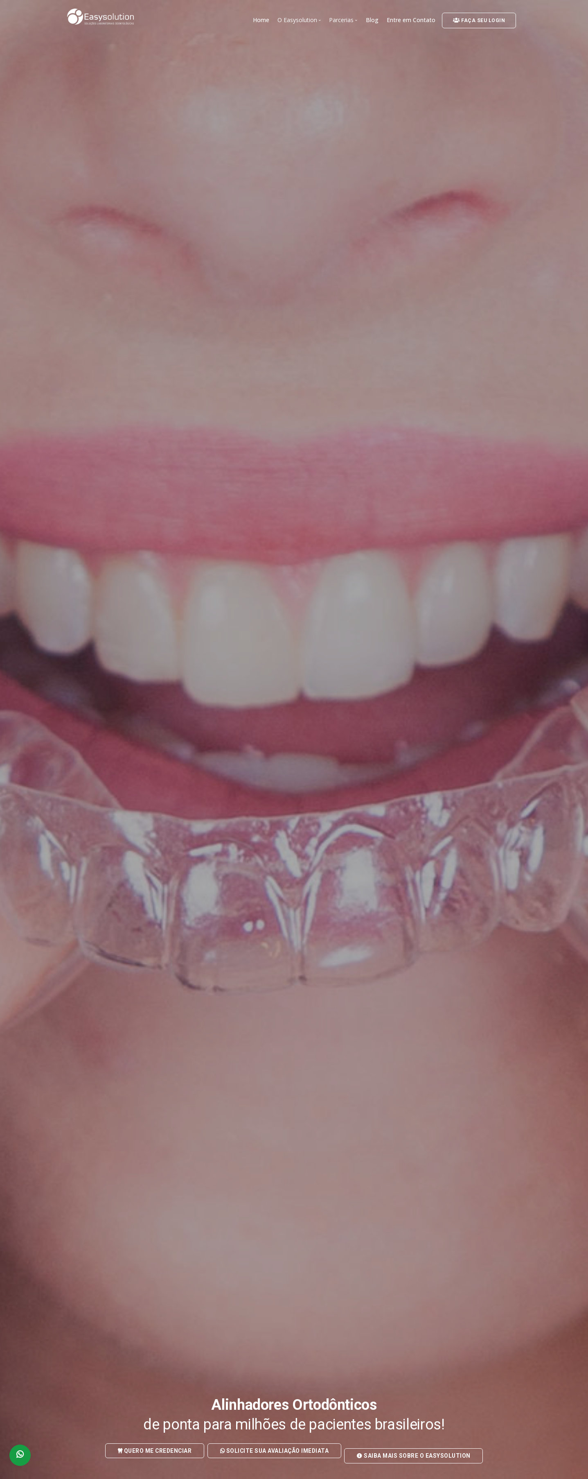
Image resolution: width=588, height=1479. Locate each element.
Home (261, 20)
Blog (372, 20)
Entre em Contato (411, 20)
